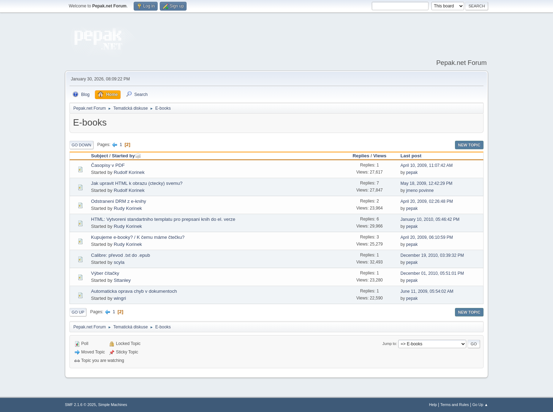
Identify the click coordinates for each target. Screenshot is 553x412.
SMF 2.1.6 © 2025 (80, 404)
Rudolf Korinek (129, 172)
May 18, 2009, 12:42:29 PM (426, 183)
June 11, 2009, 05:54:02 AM (427, 291)
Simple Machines (112, 404)
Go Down (81, 145)
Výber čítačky (105, 273)
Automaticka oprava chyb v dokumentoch (134, 291)
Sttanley (122, 280)
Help (433, 404)
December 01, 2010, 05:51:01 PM (432, 273)
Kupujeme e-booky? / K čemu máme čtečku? (137, 237)
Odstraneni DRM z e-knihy (118, 201)
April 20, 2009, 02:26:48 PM (427, 201)
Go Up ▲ (480, 404)
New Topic (469, 145)
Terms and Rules (454, 404)
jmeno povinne (420, 190)
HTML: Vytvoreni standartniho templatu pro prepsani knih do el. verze (163, 219)
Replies (361, 155)
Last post (411, 155)
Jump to (389, 343)
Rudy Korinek (128, 208)
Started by (126, 155)
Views (380, 155)
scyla (119, 262)
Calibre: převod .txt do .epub (120, 255)
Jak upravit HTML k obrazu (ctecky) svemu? (136, 183)
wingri (120, 298)
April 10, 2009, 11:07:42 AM (427, 165)
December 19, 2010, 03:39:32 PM (432, 255)
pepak (412, 172)
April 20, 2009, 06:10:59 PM (427, 237)
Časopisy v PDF (108, 165)
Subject (99, 155)
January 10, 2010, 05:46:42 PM (430, 219)
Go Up (78, 312)
